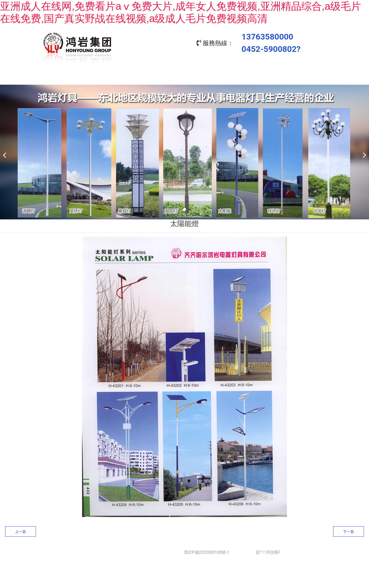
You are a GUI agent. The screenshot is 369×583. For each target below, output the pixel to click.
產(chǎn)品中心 (161, 77)
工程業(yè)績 (207, 77)
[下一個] (364, 150)
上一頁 (20, 530)
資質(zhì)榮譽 (253, 77)
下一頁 (348, 530)
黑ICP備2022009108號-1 (206, 551)
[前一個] (5, 150)
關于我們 (115, 77)
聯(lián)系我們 (300, 77)
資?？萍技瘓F (267, 551)
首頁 (69, 77)
